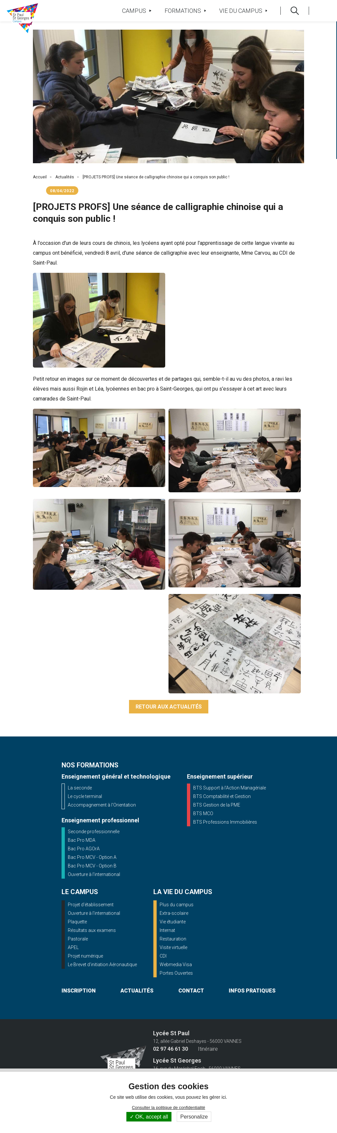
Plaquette (77, 921)
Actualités (64, 177)
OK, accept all (149, 1117)
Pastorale (78, 938)
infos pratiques (252, 991)
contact (191, 991)
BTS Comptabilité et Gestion (222, 796)
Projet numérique (85, 956)
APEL (73, 947)
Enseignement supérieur (220, 776)
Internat (167, 930)
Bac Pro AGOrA (84, 848)
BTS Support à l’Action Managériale (229, 787)
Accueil (40, 177)
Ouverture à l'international (94, 874)
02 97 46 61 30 (170, 1049)
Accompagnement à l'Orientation (102, 805)
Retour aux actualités (169, 707)
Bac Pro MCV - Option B (92, 865)
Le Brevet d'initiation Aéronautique (102, 964)
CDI (163, 956)
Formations (185, 10)
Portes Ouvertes (176, 973)
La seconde (80, 787)
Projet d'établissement (91, 904)
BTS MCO (203, 813)
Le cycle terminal (85, 796)
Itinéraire (208, 1049)
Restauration (173, 938)
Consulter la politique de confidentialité (168, 1107)
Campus (136, 10)
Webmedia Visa (176, 964)
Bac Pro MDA (81, 840)
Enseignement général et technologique (116, 776)
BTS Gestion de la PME (216, 805)
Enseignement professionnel (100, 820)
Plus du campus (177, 904)
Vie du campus (243, 10)
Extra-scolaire (174, 913)
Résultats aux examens (92, 930)
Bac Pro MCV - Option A (92, 857)
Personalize (194, 1117)
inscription (79, 991)
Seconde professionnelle (93, 831)
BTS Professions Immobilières (225, 822)
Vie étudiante (173, 921)
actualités (136, 991)
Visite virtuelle (173, 947)
